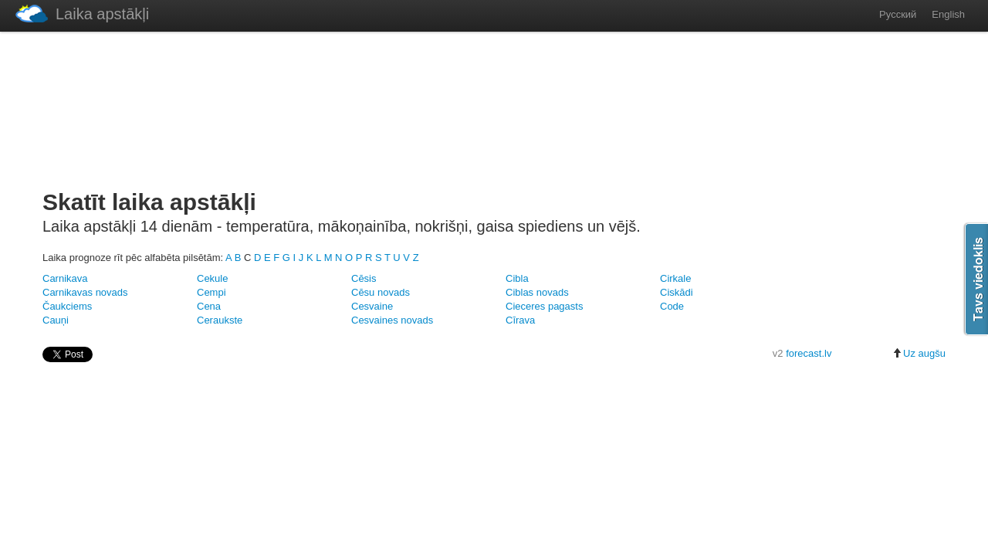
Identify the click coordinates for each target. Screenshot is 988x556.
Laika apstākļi (82, 13)
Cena (209, 306)
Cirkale (675, 278)
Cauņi (55, 320)
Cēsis (364, 278)
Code (672, 306)
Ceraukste (219, 320)
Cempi (211, 292)
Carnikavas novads (85, 292)
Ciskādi (676, 292)
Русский (897, 14)
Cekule (212, 278)
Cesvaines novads (392, 320)
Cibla (517, 278)
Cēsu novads (380, 292)
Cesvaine (372, 306)
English (948, 14)
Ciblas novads (537, 292)
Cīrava (520, 320)
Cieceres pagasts (544, 306)
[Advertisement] (494, 107)
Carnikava (65, 278)
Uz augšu (919, 353)
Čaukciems (67, 306)
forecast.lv (808, 353)
